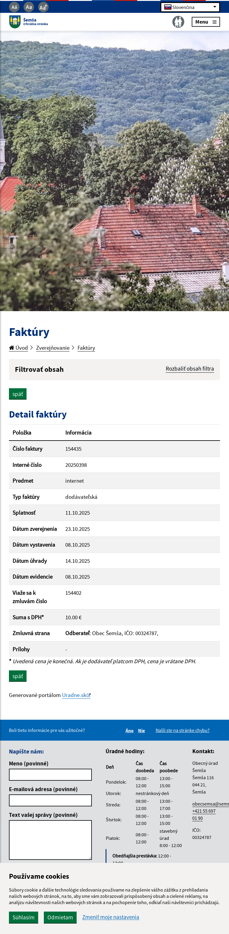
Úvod (18, 347)
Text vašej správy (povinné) (43, 814)
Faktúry (86, 347)
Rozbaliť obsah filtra (190, 368)
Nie (142, 730)
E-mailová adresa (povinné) (43, 789)
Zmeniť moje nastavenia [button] (110, 917)
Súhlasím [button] (24, 917)
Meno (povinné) (29, 763)
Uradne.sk (74, 694)
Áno (130, 730)
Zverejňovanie (52, 347)
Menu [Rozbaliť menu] (205, 21)
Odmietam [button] (60, 917)
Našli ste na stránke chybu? (183, 730)
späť (18, 394)
